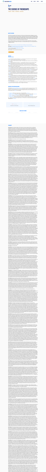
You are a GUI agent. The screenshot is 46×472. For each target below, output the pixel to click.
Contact (42, 1)
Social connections (21, 11)
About (31, 1)
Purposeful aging (17, 11)
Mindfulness (13, 11)
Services (35, 1)
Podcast (38, 1)
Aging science (10, 11)
